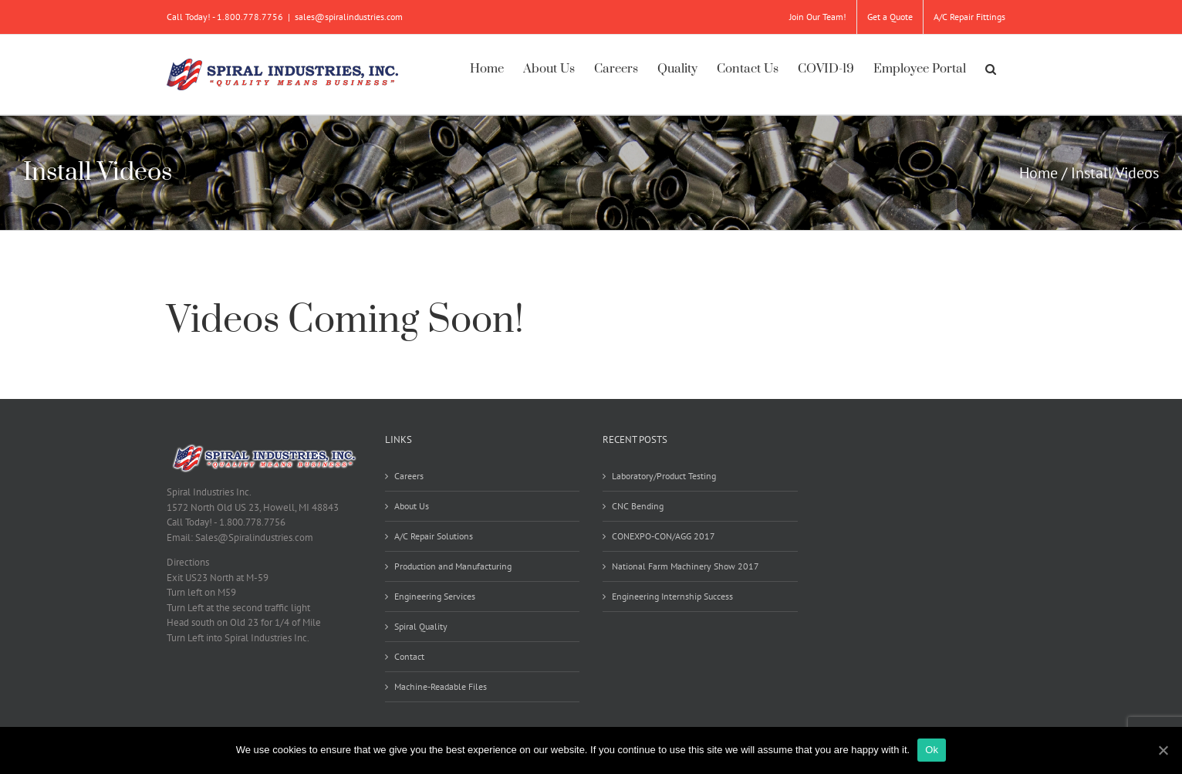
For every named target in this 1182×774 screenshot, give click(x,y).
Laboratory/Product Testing (664, 476)
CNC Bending (638, 506)
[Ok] (1162, 750)
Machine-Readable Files (440, 686)
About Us (411, 506)
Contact (409, 656)
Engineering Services (434, 596)
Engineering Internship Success (672, 596)
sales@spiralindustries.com (349, 16)
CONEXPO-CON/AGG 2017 (663, 536)
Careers (409, 476)
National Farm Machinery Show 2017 (685, 566)
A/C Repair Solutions (433, 536)
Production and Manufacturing (453, 566)
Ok (931, 749)
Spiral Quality (420, 626)
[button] (990, 67)
